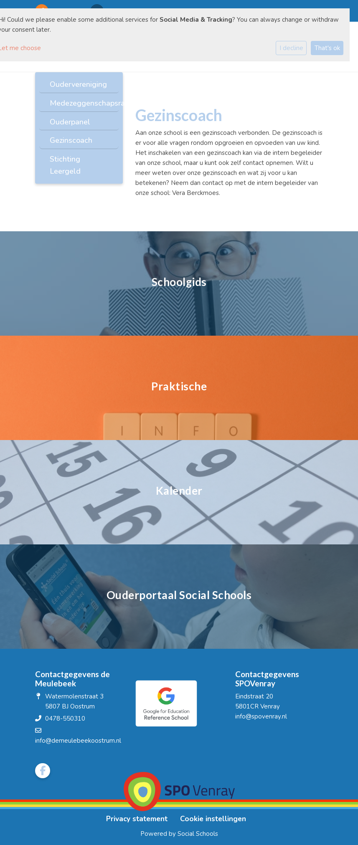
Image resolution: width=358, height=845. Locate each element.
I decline (291, 48)
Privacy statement (137, 818)
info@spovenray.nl (261, 716)
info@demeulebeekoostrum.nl (78, 740)
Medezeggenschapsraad (82, 103)
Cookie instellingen (213, 818)
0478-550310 (65, 718)
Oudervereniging (78, 84)
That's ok (327, 48)
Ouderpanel (70, 122)
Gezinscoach (71, 140)
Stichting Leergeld (65, 165)
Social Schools (198, 834)
